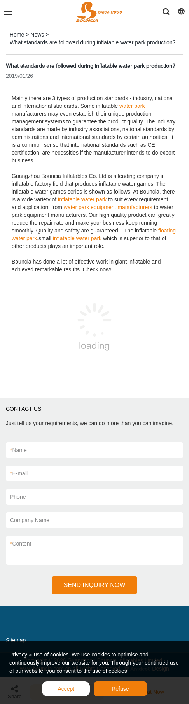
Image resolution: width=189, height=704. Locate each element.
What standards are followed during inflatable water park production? (92, 42)
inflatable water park (82, 199)
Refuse (120, 689)
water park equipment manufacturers (108, 207)
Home (17, 35)
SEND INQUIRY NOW (95, 585)
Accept (66, 689)
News (37, 35)
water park (132, 106)
